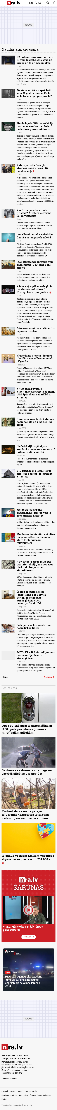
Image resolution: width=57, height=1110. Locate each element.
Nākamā (49, 677)
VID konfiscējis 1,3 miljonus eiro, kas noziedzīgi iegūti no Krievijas (35, 473)
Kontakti (4, 1099)
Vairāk (29, 937)
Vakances (47, 1095)
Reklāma (13, 1091)
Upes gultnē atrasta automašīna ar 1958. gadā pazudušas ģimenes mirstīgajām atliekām (27, 729)
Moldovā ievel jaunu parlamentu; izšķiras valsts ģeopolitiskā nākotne (34, 512)
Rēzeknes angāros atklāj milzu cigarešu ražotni (36, 330)
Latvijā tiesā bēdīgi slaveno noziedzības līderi (34, 626)
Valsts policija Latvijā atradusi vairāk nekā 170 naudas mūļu (32, 168)
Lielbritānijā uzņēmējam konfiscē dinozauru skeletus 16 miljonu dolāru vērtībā (36, 449)
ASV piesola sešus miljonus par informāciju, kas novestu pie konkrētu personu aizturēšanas (35, 566)
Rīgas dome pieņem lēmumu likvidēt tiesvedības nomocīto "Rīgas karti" (35, 358)
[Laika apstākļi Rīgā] (36, 3)
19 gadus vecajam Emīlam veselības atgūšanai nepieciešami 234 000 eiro (28, 857)
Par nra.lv (5, 1091)
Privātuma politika (30, 1091)
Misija (20, 1091)
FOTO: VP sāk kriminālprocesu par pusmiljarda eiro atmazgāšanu (36, 655)
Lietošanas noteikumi (9, 1095)
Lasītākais (9, 688)
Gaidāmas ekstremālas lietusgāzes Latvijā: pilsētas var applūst (27, 771)
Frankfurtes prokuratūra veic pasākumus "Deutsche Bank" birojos (35, 264)
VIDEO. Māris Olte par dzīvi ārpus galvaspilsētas (23, 928)
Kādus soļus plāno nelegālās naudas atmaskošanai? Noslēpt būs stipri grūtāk (34, 289)
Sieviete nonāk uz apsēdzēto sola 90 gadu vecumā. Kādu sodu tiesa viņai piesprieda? (34, 93)
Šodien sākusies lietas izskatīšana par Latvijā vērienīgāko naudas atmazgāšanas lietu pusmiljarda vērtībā (31, 597)
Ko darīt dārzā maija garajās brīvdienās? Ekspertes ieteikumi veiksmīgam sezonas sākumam (25, 814)
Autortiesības (24, 1095)
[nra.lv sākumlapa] (14, 3)
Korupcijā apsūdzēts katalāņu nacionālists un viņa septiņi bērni (35, 421)
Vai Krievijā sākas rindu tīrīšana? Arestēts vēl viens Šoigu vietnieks (34, 212)
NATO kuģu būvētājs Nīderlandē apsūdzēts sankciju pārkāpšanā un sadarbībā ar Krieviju (36, 393)
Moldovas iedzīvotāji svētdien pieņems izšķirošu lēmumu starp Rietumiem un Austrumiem (36, 539)
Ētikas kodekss (36, 1095)
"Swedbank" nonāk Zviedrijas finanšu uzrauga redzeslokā (35, 236)
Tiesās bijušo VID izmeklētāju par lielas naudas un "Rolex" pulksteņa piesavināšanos (35, 126)
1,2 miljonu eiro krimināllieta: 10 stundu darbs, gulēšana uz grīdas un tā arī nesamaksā (35, 59)
